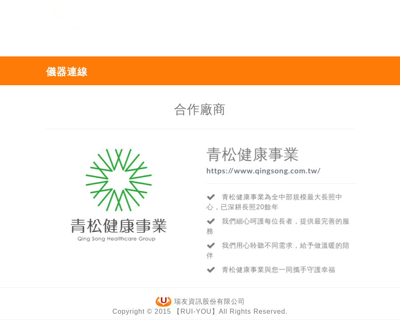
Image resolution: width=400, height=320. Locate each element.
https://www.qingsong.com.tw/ (264, 170)
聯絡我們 (228, 20)
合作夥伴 (184, 20)
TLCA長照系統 (115, 37)
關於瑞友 (87, 20)
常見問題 (268, 20)
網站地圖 (66, 37)
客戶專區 (311, 20)
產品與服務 (134, 20)
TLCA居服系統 (174, 37)
